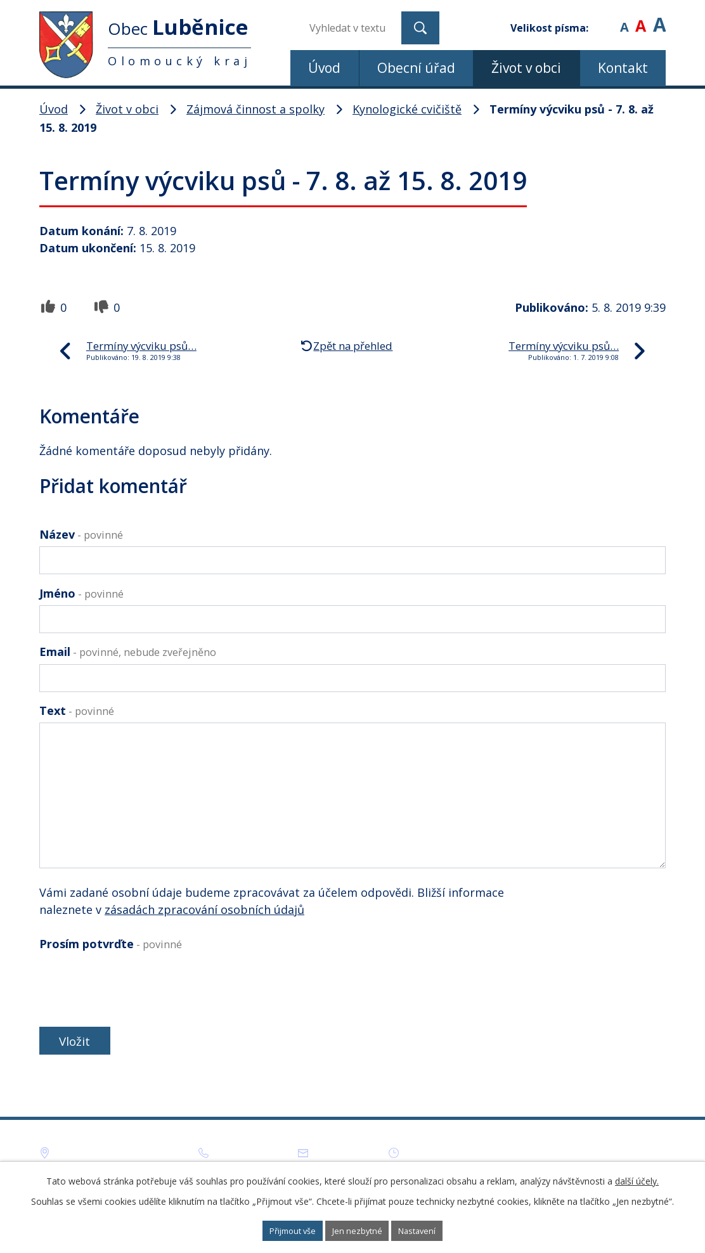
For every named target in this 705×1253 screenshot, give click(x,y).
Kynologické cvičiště (407, 109)
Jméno (81, 593)
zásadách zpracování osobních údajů (204, 909)
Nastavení (434, 1230)
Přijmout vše (276, 1230)
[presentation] (135, 986)
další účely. (637, 1179)
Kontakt (623, 68)
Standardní (641, 18)
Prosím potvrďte (110, 943)
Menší (624, 18)
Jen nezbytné (358, 1230)
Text (76, 710)
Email (127, 651)
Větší (659, 18)
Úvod (324, 68)
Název (81, 534)
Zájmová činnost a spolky (255, 109)
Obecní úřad (416, 68)
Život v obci (526, 68)
